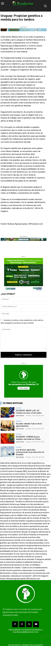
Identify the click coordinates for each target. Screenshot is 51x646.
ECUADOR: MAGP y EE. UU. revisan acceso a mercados (29, 411)
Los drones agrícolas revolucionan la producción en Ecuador (30, 452)
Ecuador (19, 408)
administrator (20, 415)
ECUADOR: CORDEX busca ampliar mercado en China (28, 438)
